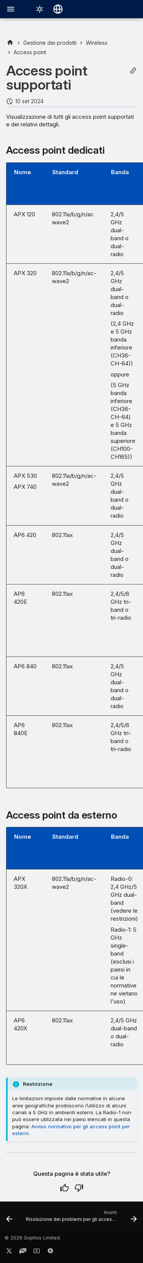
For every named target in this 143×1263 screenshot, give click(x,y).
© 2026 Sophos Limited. (33, 1238)
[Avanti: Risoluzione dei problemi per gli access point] (80, 1218)
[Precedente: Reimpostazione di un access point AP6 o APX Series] (9, 1218)
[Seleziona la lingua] (58, 9)
